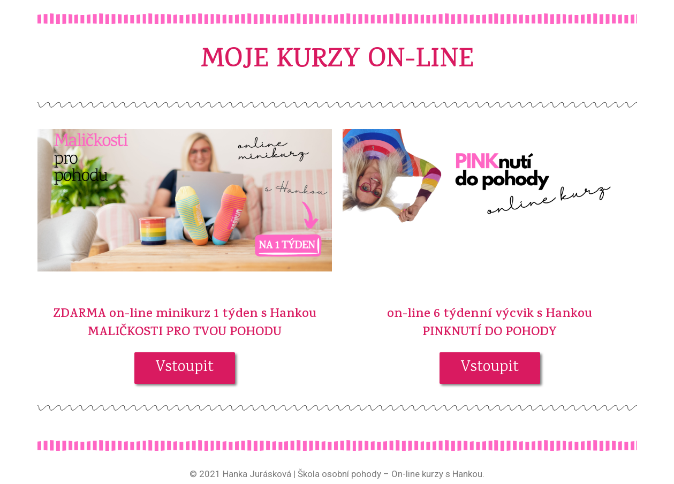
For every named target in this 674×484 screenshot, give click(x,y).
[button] (184, 368)
